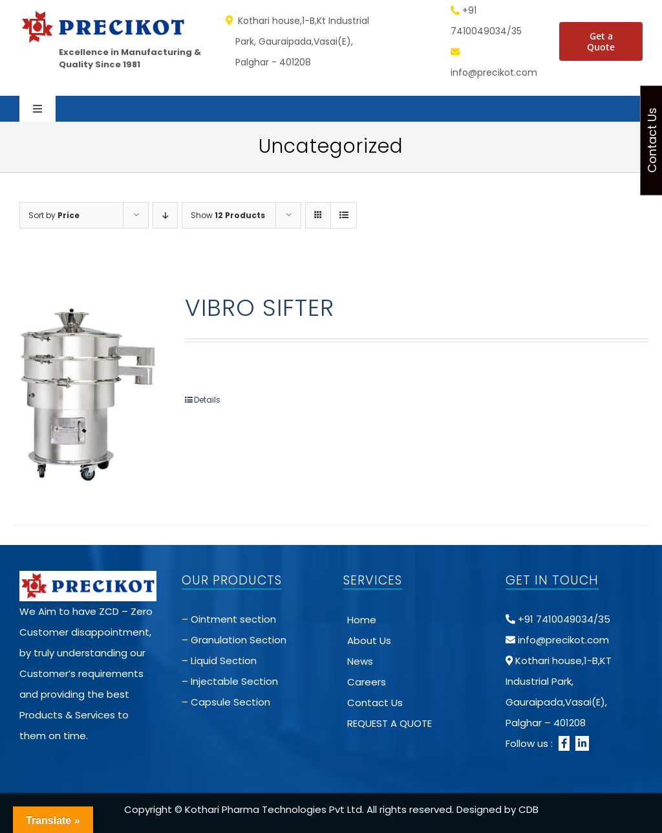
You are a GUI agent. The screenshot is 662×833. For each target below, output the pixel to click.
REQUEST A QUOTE (389, 723)
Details (207, 399)
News (360, 661)
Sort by (54, 215)
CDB (528, 809)
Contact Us (375, 702)
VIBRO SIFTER (259, 307)
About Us (369, 640)
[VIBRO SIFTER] (86, 393)
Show (228, 215)
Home (361, 620)
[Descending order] (165, 215)
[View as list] (343, 215)
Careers (366, 682)
